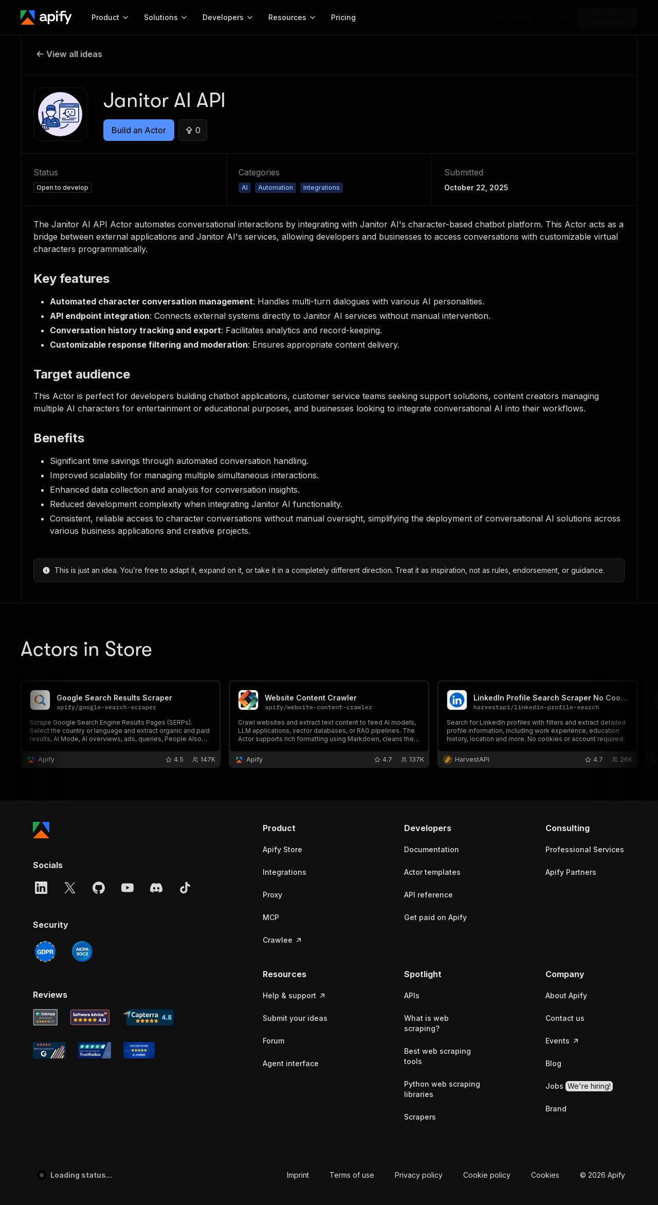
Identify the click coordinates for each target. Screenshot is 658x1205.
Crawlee (283, 940)
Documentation (431, 849)
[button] (302, 828)
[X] (70, 887)
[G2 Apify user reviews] (49, 1050)
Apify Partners (570, 872)
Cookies (545, 1175)
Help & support (294, 995)
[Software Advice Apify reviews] (90, 1017)
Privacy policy (419, 1175)
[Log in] (556, 17)
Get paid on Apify (435, 917)
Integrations (284, 872)
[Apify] (46, 17)
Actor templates (432, 872)
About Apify (566, 995)
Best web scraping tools (437, 1056)
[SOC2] (82, 951)
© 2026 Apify (602, 1175)
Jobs (579, 1086)
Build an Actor (139, 130)
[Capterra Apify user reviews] (148, 1017)
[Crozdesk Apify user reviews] (139, 1050)
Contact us (564, 1018)
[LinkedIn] (41, 887)
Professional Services (584, 849)
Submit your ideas (295, 1018)
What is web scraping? (426, 1023)
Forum (273, 1040)
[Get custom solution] (506, 17)
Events (562, 1040)
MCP (271, 917)
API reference (428, 894)
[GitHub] (98, 887)
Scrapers (420, 1116)
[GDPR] (45, 951)
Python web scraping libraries (442, 1089)
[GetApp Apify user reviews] (45, 1017)
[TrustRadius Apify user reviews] (94, 1050)
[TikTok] (185, 887)
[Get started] (607, 17)
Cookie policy (486, 1175)
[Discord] (156, 887)
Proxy (272, 894)
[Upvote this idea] (192, 130)
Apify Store (282, 849)
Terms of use (352, 1175)
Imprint (298, 1175)
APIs (411, 995)
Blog (553, 1063)
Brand (555, 1108)
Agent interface (291, 1063)
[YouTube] (127, 887)
